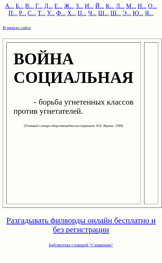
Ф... (61, 13)
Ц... (82, 13)
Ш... (103, 13)
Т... (42, 13)
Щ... (115, 13)
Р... (22, 13)
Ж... (69, 6)
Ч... (92, 13)
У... (51, 13)
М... (131, 6)
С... (32, 13)
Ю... (138, 13)
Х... (71, 13)
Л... (120, 6)
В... (29, 6)
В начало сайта (17, 27)
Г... (39, 6)
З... (79, 6)
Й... (99, 6)
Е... (58, 6)
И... (89, 6)
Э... (127, 13)
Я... (149, 13)
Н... (141, 6)
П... (13, 13)
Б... (20, 6)
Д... (48, 6)
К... (110, 6)
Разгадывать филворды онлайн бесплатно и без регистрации (81, 225)
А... (9, 6)
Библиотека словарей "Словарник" (81, 244)
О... (152, 6)
